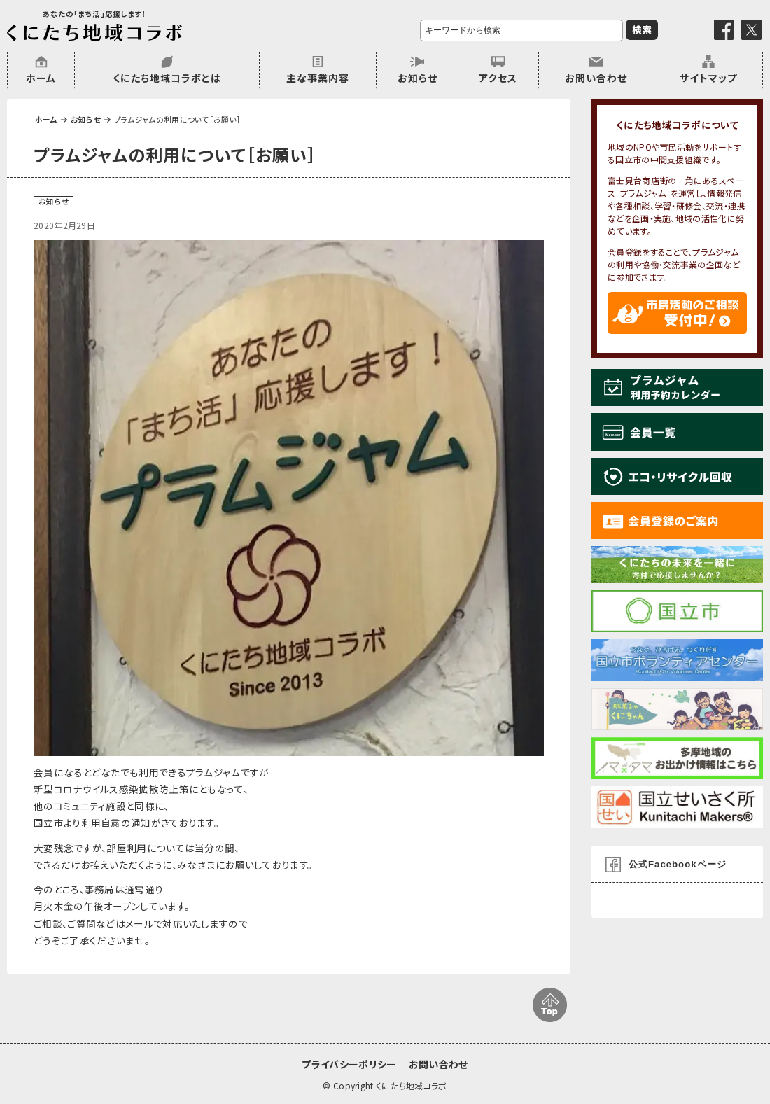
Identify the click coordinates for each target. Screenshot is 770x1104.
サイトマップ (708, 78)
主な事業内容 (317, 78)
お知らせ (418, 78)
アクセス (498, 78)
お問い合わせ (596, 78)
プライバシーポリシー (349, 1064)
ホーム (41, 78)
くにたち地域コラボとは (167, 78)
